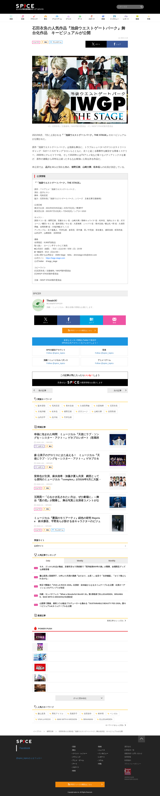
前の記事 (40, 390)
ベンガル (113, 713)
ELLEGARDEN (104, 719)
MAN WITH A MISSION (66, 719)
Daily (48, 561)
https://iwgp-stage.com (55, 258)
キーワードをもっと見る (115, 725)
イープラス (37, 731)
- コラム (100, 760)
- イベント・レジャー (79, 753)
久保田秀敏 (84, 406)
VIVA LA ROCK (43, 719)
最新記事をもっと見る (116, 621)
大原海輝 (99, 406)
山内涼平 (40, 417)
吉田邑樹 (111, 411)
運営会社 (127, 747)
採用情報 (127, 757)
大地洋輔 (40, 411)
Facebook (25, 748)
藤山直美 (40, 713)
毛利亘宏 (54, 406)
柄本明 (100, 713)
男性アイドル (56, 713)
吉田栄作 (86, 713)
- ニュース (101, 750)
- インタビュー (102, 753)
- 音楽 (73, 747)
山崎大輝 (97, 411)
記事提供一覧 (129, 750)
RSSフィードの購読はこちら (82, 330)
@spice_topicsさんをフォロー (29, 758)
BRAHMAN (87, 719)
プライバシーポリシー (132, 764)
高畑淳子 (72, 713)
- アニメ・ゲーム (77, 760)
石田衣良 (113, 406)
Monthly (112, 561)
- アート (74, 764)
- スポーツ (75, 767)
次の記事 (120, 390)
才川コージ (82, 411)
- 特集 (99, 764)
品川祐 (54, 417)
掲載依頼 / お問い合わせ (133, 753)
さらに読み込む (87, 698)
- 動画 (99, 747)
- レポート (101, 757)
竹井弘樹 (67, 417)
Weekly (80, 561)
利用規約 (127, 760)
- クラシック (76, 757)
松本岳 (54, 411)
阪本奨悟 (40, 406)
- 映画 (73, 771)
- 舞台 (73, 750)
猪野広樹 (67, 411)
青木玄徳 (69, 406)
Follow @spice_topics (55, 353)
